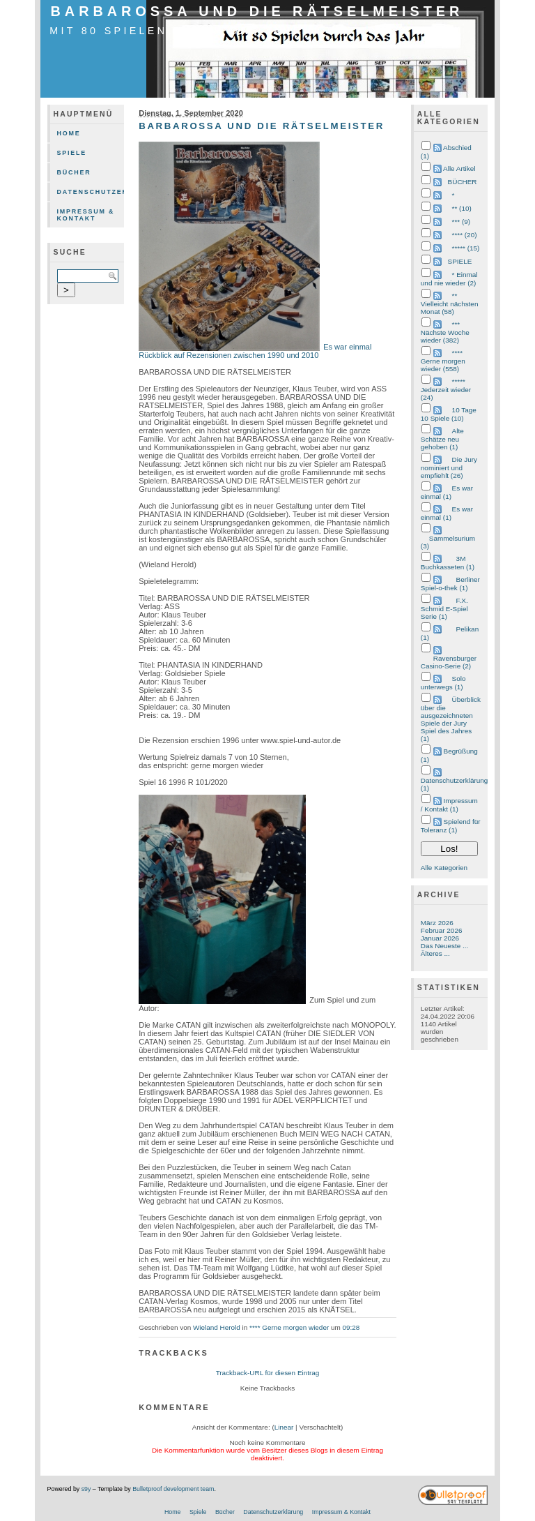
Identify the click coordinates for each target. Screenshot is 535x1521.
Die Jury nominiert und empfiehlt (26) (449, 467)
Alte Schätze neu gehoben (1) (442, 439)
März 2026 (437, 923)
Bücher (74, 172)
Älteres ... (435, 953)
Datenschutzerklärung (91, 191)
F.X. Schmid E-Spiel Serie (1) (444, 608)
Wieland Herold (216, 1327)
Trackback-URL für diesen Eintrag (268, 1373)
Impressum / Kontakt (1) (449, 805)
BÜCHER (462, 182)
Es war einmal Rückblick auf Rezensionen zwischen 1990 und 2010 (255, 351)
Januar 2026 (440, 938)
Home (69, 133)
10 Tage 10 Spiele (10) (448, 414)
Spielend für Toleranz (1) (451, 826)
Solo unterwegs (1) (443, 683)
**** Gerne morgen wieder (289, 1327)
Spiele (72, 152)
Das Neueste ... (444, 946)
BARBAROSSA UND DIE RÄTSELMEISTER (257, 11)
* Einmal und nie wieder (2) (449, 279)
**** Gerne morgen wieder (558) (443, 361)
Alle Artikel (459, 168)
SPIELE (460, 261)
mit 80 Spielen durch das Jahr (176, 30)
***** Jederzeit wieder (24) (446, 389)
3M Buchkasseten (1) (447, 563)
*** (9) (461, 221)
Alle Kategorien (444, 867)
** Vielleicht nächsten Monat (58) (450, 303)
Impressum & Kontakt (86, 215)
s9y (86, 1488)
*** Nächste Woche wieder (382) (445, 332)
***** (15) (466, 248)
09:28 (351, 1327)
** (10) (462, 208)
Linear (284, 1427)
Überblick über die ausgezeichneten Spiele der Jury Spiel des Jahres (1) (451, 719)
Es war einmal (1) (447, 492)
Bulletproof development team (173, 1488)
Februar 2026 (442, 930)
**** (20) (464, 235)
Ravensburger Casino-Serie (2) (448, 662)
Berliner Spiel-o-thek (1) (450, 584)
